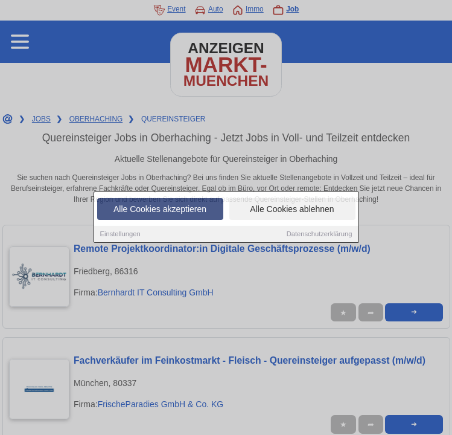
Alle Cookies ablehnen (292, 209)
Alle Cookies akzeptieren (159, 209)
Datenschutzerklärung (319, 234)
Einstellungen (120, 234)
